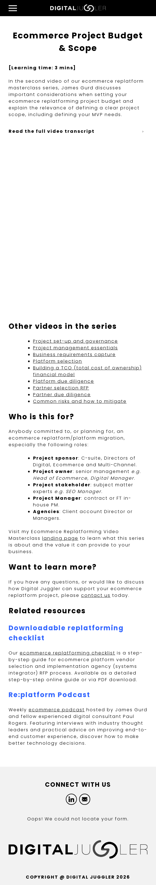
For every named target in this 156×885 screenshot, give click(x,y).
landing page (60, 538)
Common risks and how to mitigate (80, 401)
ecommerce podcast (57, 710)
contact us (95, 595)
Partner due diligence (62, 394)
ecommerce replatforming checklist (67, 653)
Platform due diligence (63, 381)
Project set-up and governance (75, 341)
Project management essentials (75, 348)
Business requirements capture (74, 354)
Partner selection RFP (61, 388)
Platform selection (57, 361)
